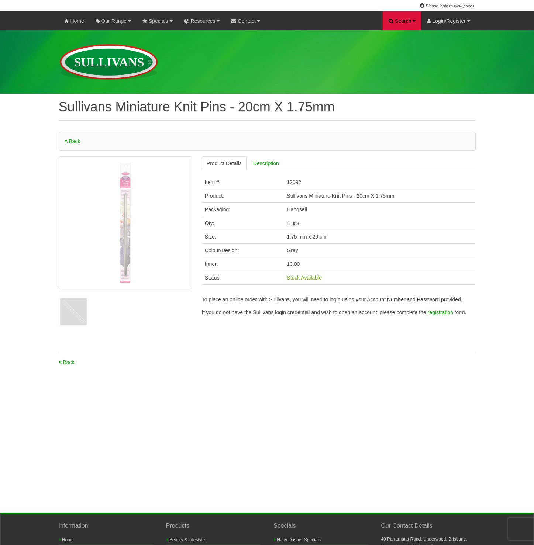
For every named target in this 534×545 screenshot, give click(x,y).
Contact (245, 21)
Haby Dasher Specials (297, 539)
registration (441, 312)
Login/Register (448, 21)
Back (72, 141)
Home (74, 21)
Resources (202, 21)
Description (266, 163)
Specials (157, 21)
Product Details (224, 163)
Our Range (113, 21)
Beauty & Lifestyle (186, 539)
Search (402, 21)
